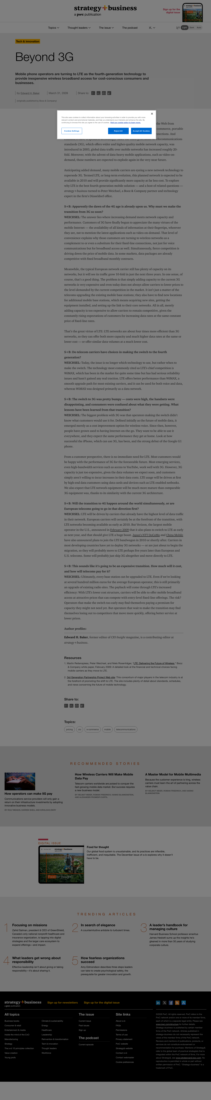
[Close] (152, 113)
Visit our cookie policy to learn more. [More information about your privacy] (125, 123)
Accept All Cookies (141, 131)
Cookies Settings (71, 131)
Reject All (118, 131)
